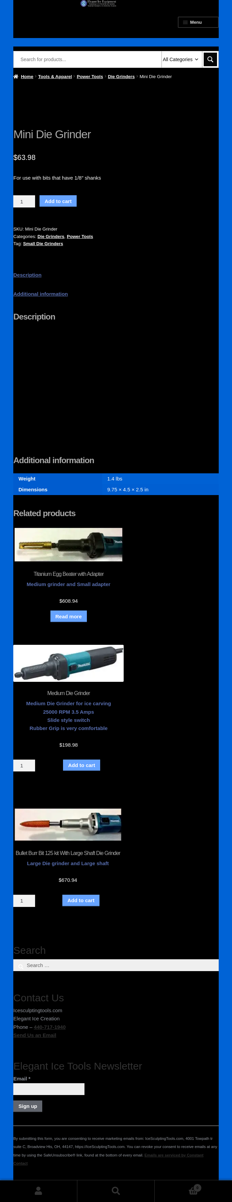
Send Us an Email (34, 1035)
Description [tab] (27, 275)
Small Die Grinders (43, 243)
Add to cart (58, 201)
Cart (178, 1186)
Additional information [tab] (40, 294)
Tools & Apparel (55, 76)
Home (27, 76)
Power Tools (90, 76)
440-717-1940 (49, 1027)
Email (21, 1078)
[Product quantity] (24, 201)
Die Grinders (121, 76)
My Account (38, 1191)
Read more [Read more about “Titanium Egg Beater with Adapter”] (69, 616)
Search (116, 1191)
